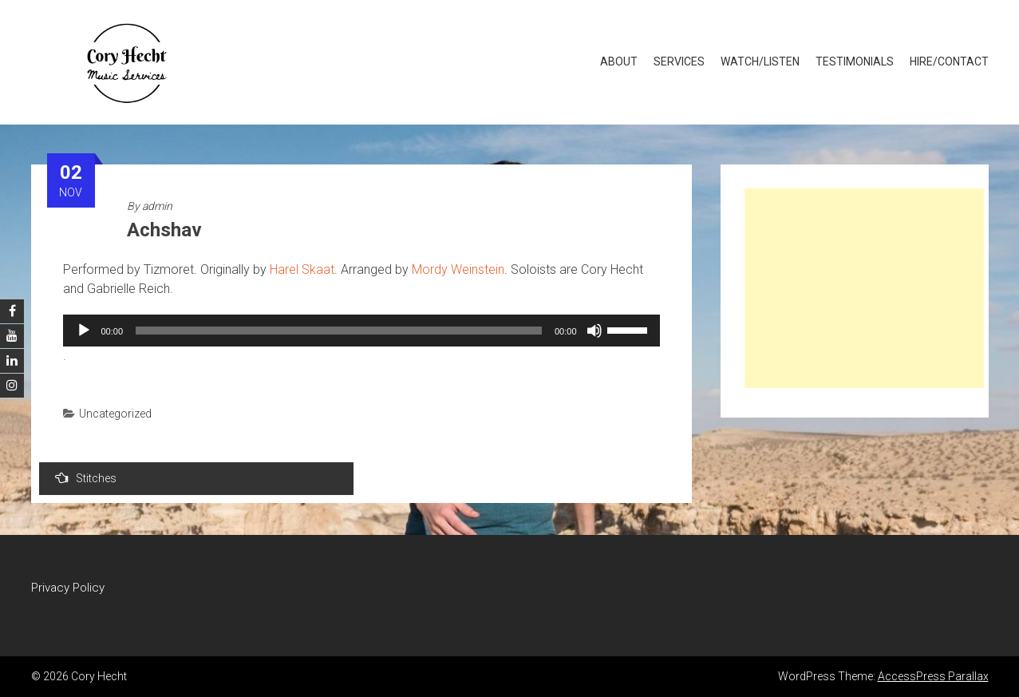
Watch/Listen (760, 61)
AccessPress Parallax (933, 676)
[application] (361, 331)
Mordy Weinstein (458, 269)
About (619, 61)
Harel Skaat (302, 269)
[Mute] (594, 331)
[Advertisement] (864, 288)
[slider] (339, 331)
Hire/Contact (949, 61)
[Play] (84, 331)
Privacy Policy (68, 587)
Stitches (86, 478)
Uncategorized (115, 413)
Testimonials (855, 61)
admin (157, 206)
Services (679, 61)
